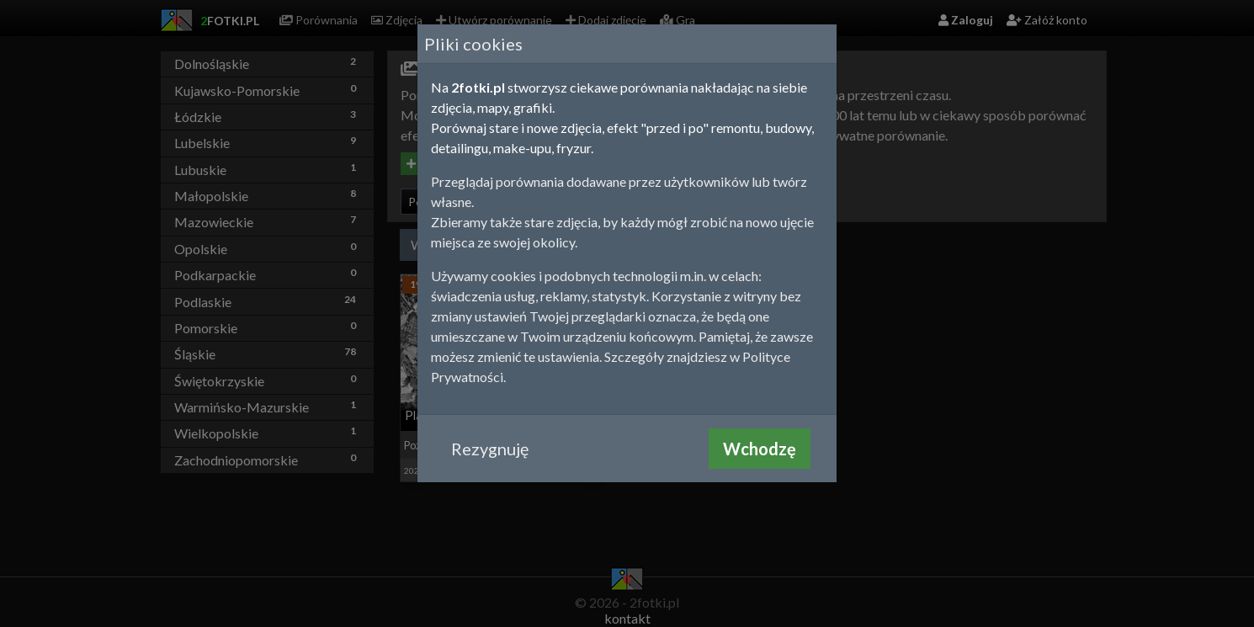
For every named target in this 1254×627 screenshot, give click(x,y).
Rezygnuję (490, 448)
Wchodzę (759, 448)
